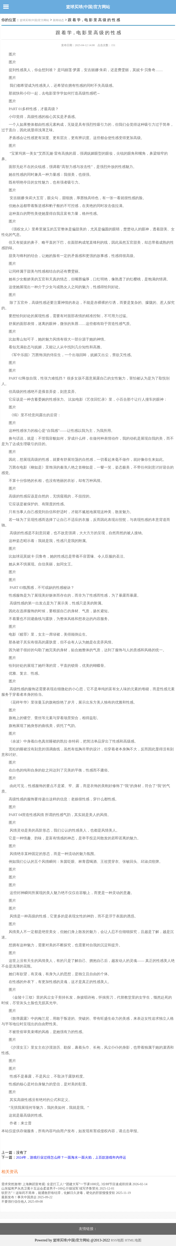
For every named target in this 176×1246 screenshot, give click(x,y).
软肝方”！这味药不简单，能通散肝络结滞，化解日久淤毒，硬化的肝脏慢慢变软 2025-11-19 (66, 1193)
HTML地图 (133, 1240)
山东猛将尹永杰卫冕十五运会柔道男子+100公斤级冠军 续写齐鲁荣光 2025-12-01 (57, 1188)
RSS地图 (117, 1240)
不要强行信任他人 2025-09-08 (22, 1201)
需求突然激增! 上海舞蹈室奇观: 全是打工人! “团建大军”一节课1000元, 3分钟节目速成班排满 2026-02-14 (74, 1184)
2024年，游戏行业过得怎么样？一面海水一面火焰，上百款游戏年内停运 (71, 1157)
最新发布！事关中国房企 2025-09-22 (26, 1197)
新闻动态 (58, 20)
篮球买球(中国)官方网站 (88, 7)
